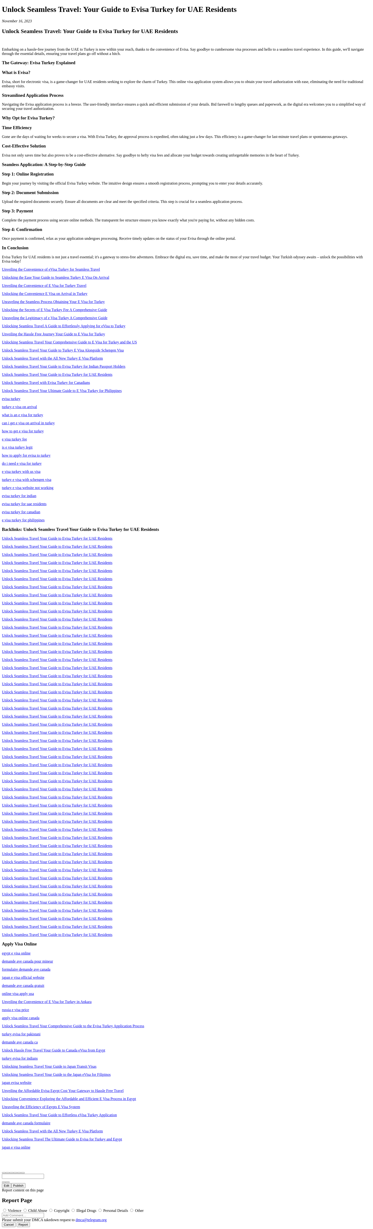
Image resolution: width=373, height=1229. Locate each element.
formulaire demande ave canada (26, 969)
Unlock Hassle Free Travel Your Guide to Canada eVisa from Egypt (53, 1050)
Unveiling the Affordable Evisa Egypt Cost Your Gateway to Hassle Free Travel (63, 1091)
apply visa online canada (20, 1018)
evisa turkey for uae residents (24, 504)
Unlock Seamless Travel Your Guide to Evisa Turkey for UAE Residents (57, 374)
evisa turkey (11, 399)
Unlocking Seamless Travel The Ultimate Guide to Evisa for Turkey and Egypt (62, 1139)
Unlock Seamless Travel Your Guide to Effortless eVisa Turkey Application (59, 1115)
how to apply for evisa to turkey (26, 455)
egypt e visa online (16, 953)
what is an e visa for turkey (22, 415)
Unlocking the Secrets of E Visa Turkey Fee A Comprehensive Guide (54, 310)
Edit (6, 1185)
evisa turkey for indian (19, 496)
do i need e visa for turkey (22, 463)
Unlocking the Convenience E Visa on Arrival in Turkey (45, 294)
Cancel (9, 1224)
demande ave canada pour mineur (27, 961)
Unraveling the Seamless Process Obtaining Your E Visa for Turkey (53, 302)
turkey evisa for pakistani (21, 1034)
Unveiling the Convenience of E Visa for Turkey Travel (44, 286)
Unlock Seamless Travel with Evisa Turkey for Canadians (46, 383)
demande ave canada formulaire (26, 1123)
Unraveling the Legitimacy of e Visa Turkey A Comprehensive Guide (55, 318)
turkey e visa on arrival (19, 407)
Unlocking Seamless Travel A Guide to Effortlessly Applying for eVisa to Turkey (63, 326)
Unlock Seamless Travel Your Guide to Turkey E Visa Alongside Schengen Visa (63, 350)
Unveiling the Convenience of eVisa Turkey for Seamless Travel (51, 269)
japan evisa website (16, 1083)
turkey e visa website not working (27, 488)
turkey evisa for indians (20, 1058)
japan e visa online (16, 1147)
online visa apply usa (18, 994)
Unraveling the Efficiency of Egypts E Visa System (41, 1107)
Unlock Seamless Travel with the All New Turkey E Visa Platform (52, 358)
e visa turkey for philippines (23, 520)
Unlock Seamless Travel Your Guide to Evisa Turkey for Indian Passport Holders (63, 366)
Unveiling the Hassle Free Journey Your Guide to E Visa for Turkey (53, 334)
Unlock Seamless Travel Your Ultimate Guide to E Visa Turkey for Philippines (62, 391)
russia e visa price (15, 1010)
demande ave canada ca (20, 1042)
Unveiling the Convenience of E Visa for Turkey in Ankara (47, 1002)
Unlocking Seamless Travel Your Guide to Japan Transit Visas (49, 1066)
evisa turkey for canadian (21, 512)
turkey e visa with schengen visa (26, 480)
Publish (18, 1185)
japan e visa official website (23, 977)
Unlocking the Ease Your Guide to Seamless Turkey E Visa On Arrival (55, 277)
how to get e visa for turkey (23, 431)
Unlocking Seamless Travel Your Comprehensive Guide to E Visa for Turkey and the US (69, 342)
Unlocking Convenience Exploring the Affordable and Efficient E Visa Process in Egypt (69, 1099)
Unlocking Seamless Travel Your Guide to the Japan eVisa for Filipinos (56, 1074)
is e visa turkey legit (17, 447)
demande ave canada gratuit (23, 986)
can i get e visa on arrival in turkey (28, 423)
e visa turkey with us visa (21, 472)
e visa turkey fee (14, 439)
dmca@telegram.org (91, 1220)
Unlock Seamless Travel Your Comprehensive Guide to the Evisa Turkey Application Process (73, 1026)
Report (23, 1224)
